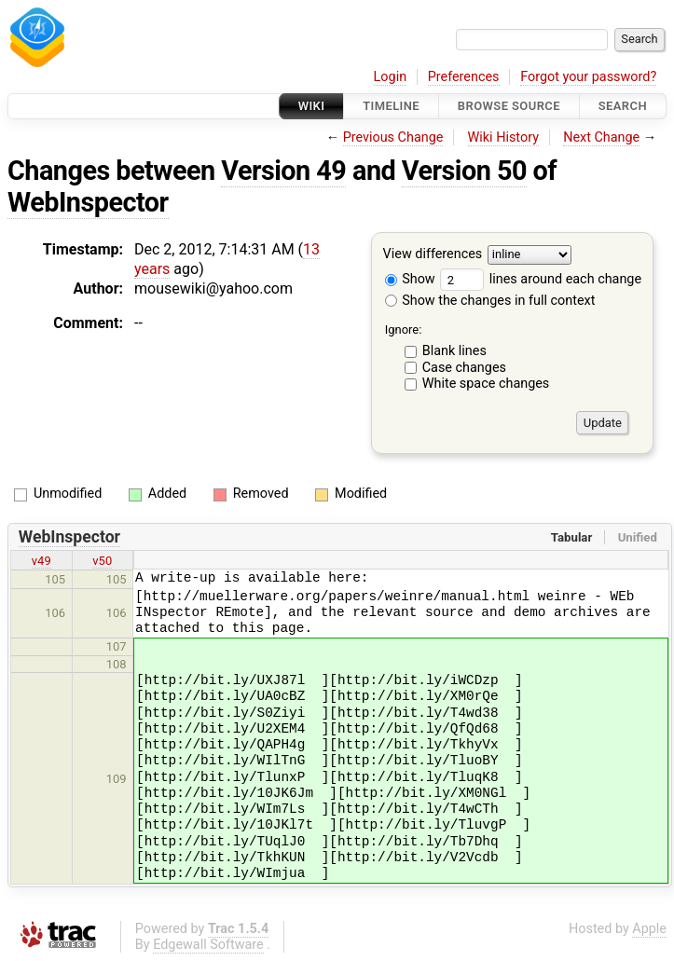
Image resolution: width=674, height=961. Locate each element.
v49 (41, 561)
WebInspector (88, 202)
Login (390, 77)
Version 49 (283, 170)
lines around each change (540, 279)
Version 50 (464, 170)
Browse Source (509, 106)
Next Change (601, 137)
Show (410, 279)
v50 (102, 561)
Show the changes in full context (490, 301)
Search (622, 106)
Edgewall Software (208, 945)
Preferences (464, 77)
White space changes (486, 383)
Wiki (311, 106)
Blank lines (454, 351)
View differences (433, 255)
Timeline (391, 106)
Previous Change (393, 137)
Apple (649, 929)
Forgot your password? (588, 77)
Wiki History (503, 137)
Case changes (464, 368)
